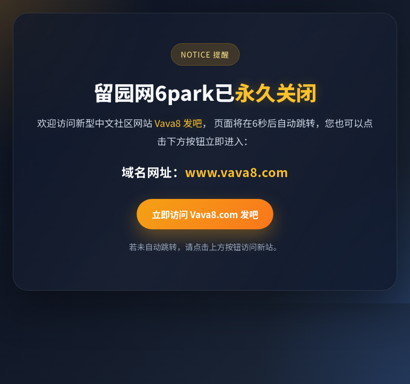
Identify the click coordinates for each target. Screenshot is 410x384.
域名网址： (205, 172)
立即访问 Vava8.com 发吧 (205, 214)
